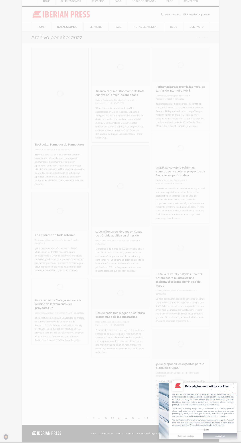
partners (190, 394)
